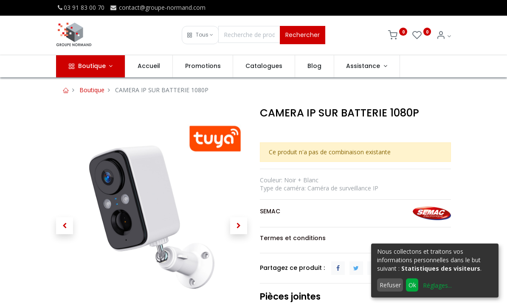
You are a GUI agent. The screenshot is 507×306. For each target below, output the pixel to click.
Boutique (91, 90)
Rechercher (302, 35)
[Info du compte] (443, 36)
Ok (412, 285)
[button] (200, 35)
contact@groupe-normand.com (158, 7)
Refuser (390, 285)
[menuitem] (148, 66)
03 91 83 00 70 (80, 7)
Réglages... (437, 285)
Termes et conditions (293, 238)
